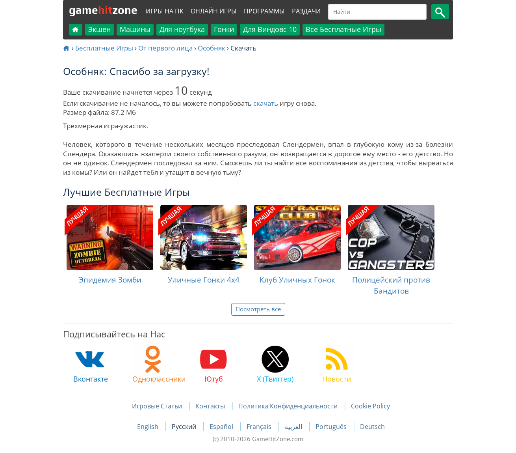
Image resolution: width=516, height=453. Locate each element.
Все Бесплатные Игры (343, 29)
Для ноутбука (182, 29)
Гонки (224, 29)
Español (222, 426)
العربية (294, 426)
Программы (264, 11)
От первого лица (165, 47)
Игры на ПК (165, 11)
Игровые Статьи (157, 406)
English (148, 426)
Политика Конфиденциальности (288, 406)
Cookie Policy (370, 406)
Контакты (210, 406)
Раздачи (306, 11)
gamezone (103, 10)
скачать (265, 103)
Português (332, 426)
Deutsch (372, 426)
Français (260, 426)
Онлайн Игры (214, 11)
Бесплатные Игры (104, 47)
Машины (135, 29)
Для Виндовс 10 (270, 29)
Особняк (211, 47)
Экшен (99, 29)
